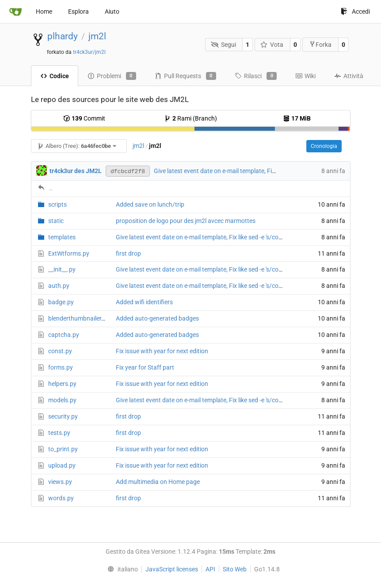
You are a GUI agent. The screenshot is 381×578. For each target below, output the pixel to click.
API (210, 569)
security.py (63, 416)
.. (51, 188)
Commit (84, 118)
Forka (320, 44)
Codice (54, 75)
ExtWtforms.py (68, 253)
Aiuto (112, 11)
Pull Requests (185, 76)
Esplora (78, 11)
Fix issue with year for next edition (162, 351)
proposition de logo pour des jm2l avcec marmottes (185, 220)
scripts (57, 204)
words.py (61, 498)
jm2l (97, 36)
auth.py (58, 285)
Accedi (355, 11)
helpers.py (62, 383)
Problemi (112, 76)
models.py (62, 400)
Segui (223, 44)
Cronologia (324, 146)
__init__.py (62, 269)
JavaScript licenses (171, 569)
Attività (348, 75)
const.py (60, 351)
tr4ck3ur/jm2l (89, 52)
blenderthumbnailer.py (79, 318)
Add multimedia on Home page (158, 481)
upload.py (62, 465)
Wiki (305, 75)
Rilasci (256, 76)
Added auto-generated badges (157, 318)
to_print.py (63, 449)
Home (44, 11)
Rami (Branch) (190, 118)
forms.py (60, 367)
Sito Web (235, 569)
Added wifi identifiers (144, 302)
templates (62, 237)
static (56, 220)
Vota (272, 44)
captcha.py (63, 334)
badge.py (61, 302)
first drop (128, 253)
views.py (60, 481)
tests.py (59, 432)
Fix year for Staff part (145, 367)
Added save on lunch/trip (150, 204)
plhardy (62, 36)
